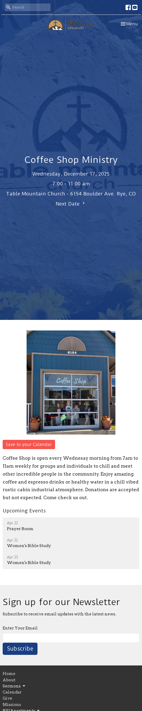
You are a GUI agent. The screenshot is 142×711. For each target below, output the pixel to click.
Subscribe (20, 648)
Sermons (14, 686)
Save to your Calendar (29, 444)
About (9, 680)
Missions (12, 704)
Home (9, 673)
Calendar (12, 692)
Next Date (71, 203)
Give (7, 698)
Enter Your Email (20, 628)
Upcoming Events (24, 511)
